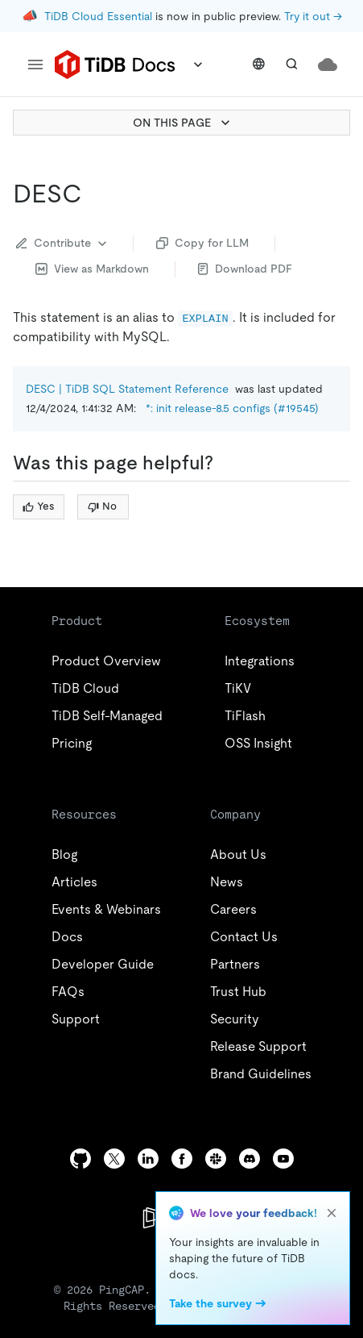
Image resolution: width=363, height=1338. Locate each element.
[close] (331, 1213)
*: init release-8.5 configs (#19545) (232, 408)
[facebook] (182, 1158)
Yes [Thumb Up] (38, 506)
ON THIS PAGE (183, 123)
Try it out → (313, 16)
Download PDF (245, 268)
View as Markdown (92, 268)
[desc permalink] (95, 193)
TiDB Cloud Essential (98, 16)
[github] (80, 1158)
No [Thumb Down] (102, 506)
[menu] (35, 64)
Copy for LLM (202, 242)
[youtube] (283, 1158)
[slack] (216, 1158)
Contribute (63, 244)
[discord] (249, 1158)
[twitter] (114, 1158)
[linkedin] (148, 1158)
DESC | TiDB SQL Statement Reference (127, 388)
